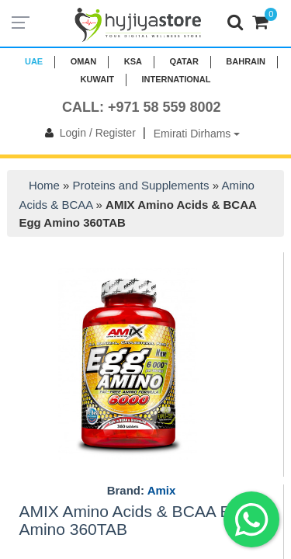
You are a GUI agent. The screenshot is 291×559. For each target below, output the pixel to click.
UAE (34, 61)
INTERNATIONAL (175, 79)
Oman (84, 61)
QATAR (183, 61)
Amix (161, 490)
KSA (133, 61)
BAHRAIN (245, 61)
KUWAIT (97, 79)
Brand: (141, 490)
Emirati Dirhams (197, 133)
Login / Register (87, 133)
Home (44, 185)
